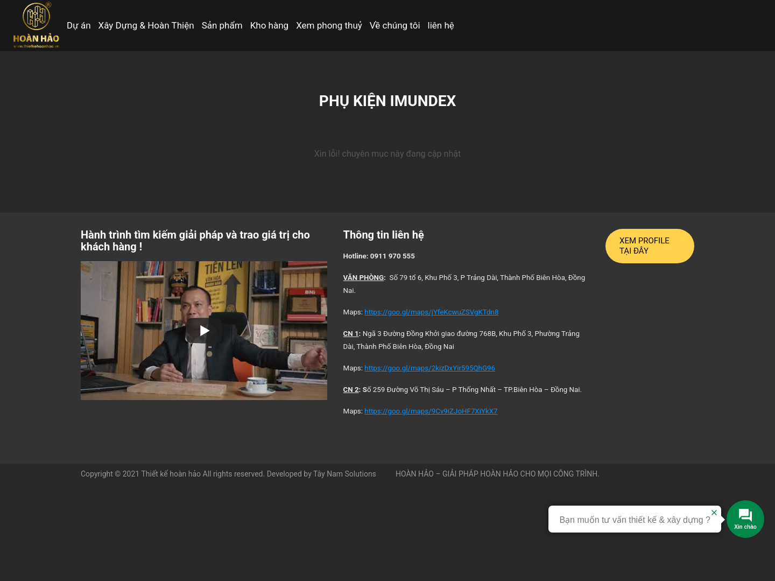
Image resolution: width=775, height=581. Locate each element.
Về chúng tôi (395, 25)
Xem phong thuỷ (329, 25)
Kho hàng (269, 25)
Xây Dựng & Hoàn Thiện (146, 25)
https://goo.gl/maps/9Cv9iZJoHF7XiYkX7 (430, 411)
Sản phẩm (222, 25)
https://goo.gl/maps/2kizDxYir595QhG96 (429, 368)
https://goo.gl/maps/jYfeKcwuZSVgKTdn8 (431, 312)
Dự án (79, 25)
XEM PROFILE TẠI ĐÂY (644, 246)
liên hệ (441, 25)
